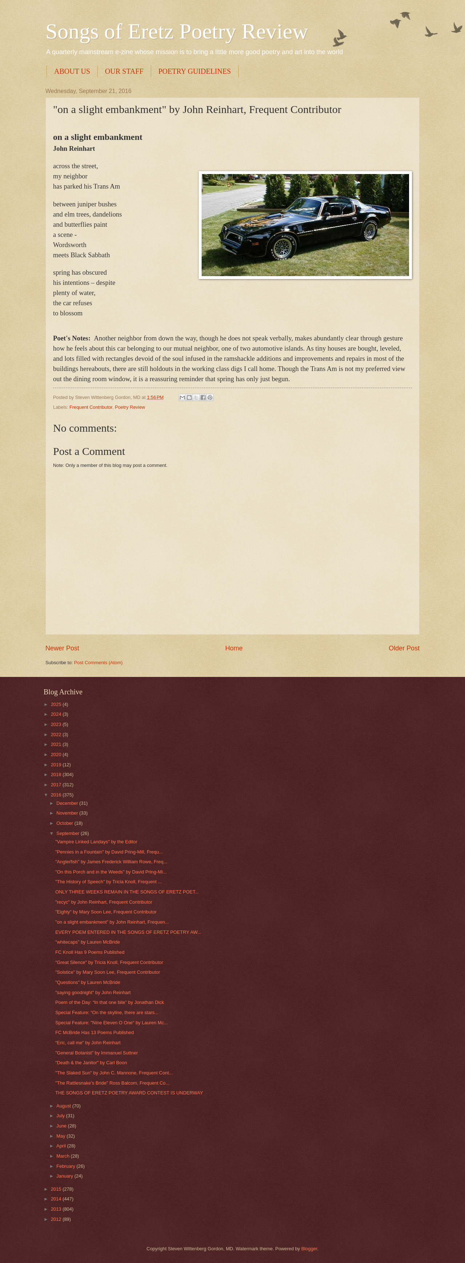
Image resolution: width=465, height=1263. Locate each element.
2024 (56, 714)
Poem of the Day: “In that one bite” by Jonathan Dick (109, 1002)
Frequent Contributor (90, 407)
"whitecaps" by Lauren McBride (87, 942)
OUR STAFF (124, 71)
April (61, 1146)
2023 (56, 724)
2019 (56, 764)
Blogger (309, 1248)
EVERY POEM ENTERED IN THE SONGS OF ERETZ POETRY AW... (128, 932)
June (62, 1126)
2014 (56, 1199)
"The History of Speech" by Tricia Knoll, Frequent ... (108, 881)
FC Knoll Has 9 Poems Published (89, 952)
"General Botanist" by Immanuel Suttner (96, 1053)
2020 (56, 754)
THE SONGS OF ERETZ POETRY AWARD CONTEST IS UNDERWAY (129, 1092)
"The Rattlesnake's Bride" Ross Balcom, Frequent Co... (112, 1083)
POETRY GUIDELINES (194, 71)
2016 (56, 795)
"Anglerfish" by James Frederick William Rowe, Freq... (111, 861)
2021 (56, 744)
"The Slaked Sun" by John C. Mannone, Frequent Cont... (114, 1073)
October (65, 823)
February (66, 1166)
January (65, 1176)
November (67, 813)
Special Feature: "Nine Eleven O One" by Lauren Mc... (111, 1022)
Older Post (404, 648)
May (61, 1136)
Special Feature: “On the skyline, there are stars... (106, 1012)
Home (234, 648)
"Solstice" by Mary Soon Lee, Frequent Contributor (107, 972)
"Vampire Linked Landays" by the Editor (96, 841)
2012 (56, 1219)
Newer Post (62, 648)
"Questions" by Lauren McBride (87, 982)
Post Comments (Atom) (98, 662)
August (64, 1106)
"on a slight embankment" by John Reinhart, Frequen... (112, 922)
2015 (56, 1189)
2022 (56, 734)
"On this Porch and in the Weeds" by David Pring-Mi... (111, 872)
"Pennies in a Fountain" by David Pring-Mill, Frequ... (109, 852)
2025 (56, 704)
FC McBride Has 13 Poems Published (94, 1032)
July (61, 1115)
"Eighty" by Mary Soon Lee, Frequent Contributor (106, 912)
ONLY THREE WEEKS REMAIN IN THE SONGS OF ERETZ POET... (127, 892)
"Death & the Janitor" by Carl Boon (91, 1062)
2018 (56, 774)
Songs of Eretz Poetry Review (176, 31)
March (63, 1156)
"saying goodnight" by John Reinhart (92, 992)
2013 (56, 1209)
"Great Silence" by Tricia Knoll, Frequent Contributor (109, 962)
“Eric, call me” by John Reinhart (88, 1042)
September (68, 833)
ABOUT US (72, 71)
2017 (56, 784)
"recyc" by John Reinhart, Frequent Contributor (103, 902)
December (67, 803)
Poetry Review (130, 407)
